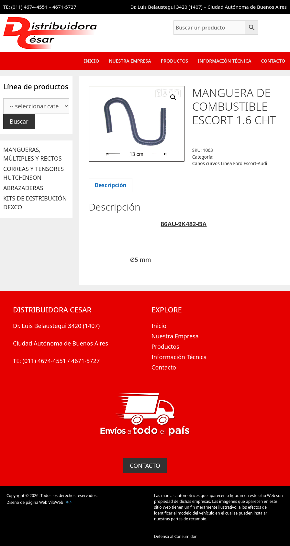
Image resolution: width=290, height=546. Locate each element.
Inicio (91, 61)
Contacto (273, 61)
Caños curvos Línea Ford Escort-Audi (229, 163)
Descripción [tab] (111, 185)
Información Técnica (224, 61)
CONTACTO (145, 465)
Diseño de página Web (26, 502)
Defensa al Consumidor (175, 536)
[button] (173, 97)
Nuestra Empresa (130, 61)
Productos (174, 61)
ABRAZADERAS (23, 188)
